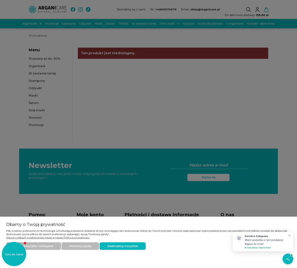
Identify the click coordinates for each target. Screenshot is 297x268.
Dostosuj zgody (80, 246)
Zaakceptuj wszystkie (122, 246)
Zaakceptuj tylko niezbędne (33, 246)
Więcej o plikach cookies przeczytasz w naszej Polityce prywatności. (48, 237)
